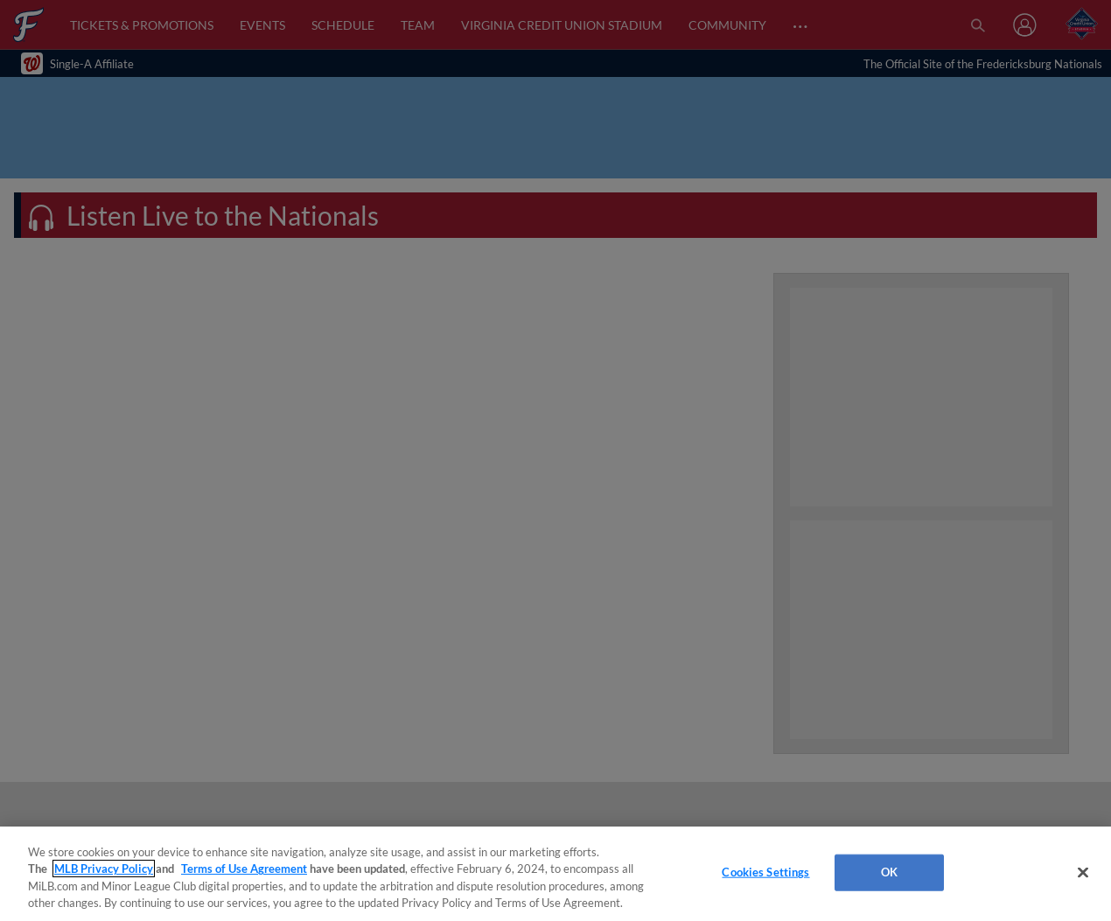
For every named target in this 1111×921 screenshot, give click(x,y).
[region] (555, 874)
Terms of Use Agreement (244, 869)
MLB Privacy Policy (103, 869)
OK (889, 872)
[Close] (1083, 872)
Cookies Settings (765, 872)
